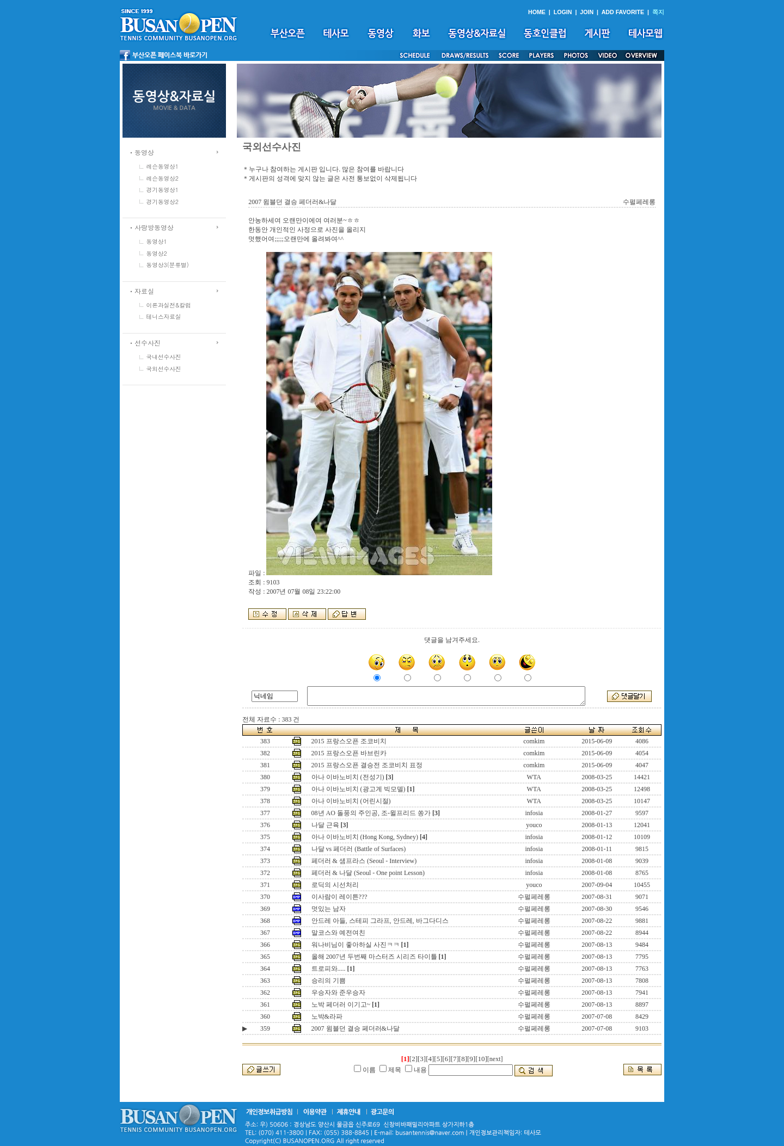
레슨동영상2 (162, 178)
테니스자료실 (163, 316)
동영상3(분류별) (167, 265)
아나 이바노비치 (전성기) (347, 777)
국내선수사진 (163, 357)
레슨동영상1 (162, 166)
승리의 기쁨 (328, 980)
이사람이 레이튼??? (339, 897)
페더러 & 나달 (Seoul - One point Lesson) (368, 873)
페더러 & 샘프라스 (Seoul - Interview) (364, 861)
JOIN (586, 12)
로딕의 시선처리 (335, 885)
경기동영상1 (162, 190)
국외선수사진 (163, 369)
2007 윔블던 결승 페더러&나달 (355, 1028)
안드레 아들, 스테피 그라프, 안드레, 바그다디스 (380, 921)
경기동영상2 (162, 202)
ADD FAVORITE (623, 12)
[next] (495, 1059)
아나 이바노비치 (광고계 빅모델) (358, 789)
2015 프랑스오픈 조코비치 (349, 741)
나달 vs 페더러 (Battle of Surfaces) (358, 849)
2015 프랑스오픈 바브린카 (349, 753)
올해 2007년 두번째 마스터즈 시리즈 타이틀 (374, 956)
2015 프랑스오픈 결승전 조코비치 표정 (366, 765)
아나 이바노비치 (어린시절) (351, 801)
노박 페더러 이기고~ (341, 1004)
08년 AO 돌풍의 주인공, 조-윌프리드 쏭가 (371, 813)
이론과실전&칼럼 (168, 305)
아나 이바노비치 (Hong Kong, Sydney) (364, 837)
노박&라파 (326, 1016)
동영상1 (156, 241)
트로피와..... (328, 968)
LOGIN (563, 12)
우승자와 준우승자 (338, 992)
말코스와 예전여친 (338, 932)
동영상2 (156, 253)
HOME (537, 12)
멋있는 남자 (328, 909)
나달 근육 (325, 825)
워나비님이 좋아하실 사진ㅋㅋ (355, 944)
